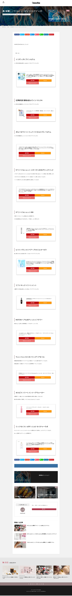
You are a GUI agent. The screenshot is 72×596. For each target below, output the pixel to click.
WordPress (44, 591)
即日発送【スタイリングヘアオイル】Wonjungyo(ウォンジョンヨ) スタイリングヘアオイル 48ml (36, 373)
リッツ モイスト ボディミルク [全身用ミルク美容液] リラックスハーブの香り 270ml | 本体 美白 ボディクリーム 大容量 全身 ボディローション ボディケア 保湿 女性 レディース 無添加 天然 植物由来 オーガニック (40, 443)
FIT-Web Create (33, 591)
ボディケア (27, 14)
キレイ (21, 14)
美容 (18, 14)
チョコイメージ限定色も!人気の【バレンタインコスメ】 (27, 578)
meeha (39, 590)
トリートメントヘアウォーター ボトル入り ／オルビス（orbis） (38, 407)
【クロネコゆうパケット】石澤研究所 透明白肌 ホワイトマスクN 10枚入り (40, 110)
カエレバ (30, 77)
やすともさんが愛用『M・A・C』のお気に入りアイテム (40, 525)
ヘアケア (24, 14)
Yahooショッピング (32, 83)
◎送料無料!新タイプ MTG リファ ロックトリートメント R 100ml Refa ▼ (39, 298)
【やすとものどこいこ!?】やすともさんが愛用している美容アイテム (42, 543)
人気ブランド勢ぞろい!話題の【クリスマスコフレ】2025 (44, 578)
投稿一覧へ (44, 509)
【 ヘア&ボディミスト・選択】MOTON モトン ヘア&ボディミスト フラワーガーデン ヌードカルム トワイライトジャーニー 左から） (36, 334)
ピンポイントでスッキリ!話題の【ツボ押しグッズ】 (10, 578)
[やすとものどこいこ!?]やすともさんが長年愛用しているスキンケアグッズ (42, 534)
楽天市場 (32, 80)
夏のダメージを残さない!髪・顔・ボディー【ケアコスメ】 (61, 578)
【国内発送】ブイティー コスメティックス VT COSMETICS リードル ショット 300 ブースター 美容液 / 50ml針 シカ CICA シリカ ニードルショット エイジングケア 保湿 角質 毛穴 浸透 (40, 229)
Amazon (45, 80)
